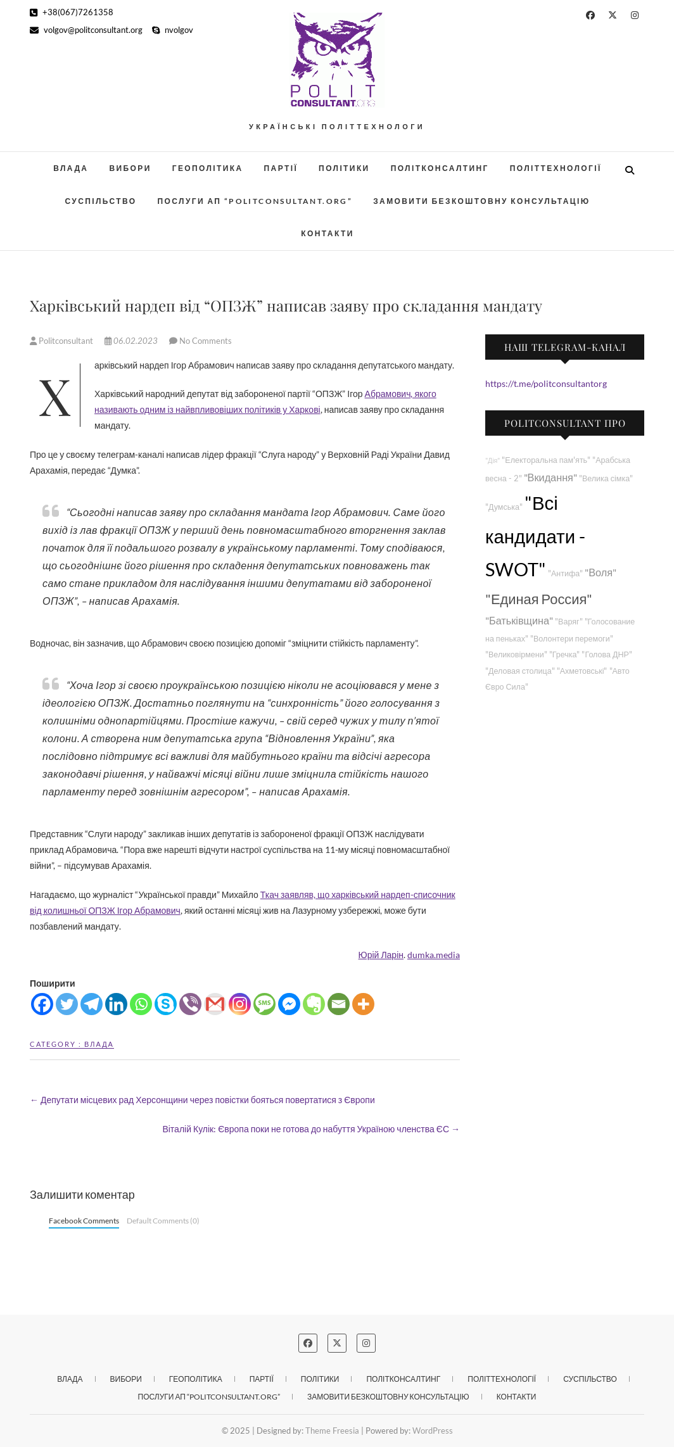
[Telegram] (91, 1004)
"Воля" (600, 572)
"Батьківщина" (519, 620)
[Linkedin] (116, 1004)
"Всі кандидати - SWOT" (535, 536)
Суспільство (100, 201)
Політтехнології (556, 168)
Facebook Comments (84, 1220)
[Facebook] (42, 1004)
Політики (344, 168)
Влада (70, 168)
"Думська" (504, 507)
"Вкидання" (550, 477)
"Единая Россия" (538, 598)
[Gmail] (215, 1004)
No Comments (205, 341)
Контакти (327, 233)
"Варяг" (568, 621)
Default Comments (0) (163, 1220)
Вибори (130, 168)
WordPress (432, 1430)
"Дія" (492, 460)
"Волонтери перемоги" (571, 638)
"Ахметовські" (582, 671)
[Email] (338, 1004)
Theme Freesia (332, 1430)
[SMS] (264, 1004)
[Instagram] (240, 1004)
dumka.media (433, 954)
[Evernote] (314, 1004)
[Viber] (190, 1004)
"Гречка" (564, 654)
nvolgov (172, 30)
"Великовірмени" (516, 654)
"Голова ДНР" (607, 654)
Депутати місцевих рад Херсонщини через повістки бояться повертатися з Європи (202, 1099)
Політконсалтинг (440, 168)
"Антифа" (565, 573)
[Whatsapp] (141, 1004)
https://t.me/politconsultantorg (546, 383)
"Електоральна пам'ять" (546, 460)
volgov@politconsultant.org (86, 30)
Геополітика (207, 168)
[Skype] (166, 1004)
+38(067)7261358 (71, 12)
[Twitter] (67, 1004)
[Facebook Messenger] (289, 1004)
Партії (281, 168)
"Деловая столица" (520, 671)
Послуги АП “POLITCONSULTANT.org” (255, 201)
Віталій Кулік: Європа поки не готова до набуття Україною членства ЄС (311, 1128)
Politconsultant (62, 341)
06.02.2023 (132, 341)
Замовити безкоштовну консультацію (481, 201)
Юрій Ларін (381, 954)
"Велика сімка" (606, 478)
